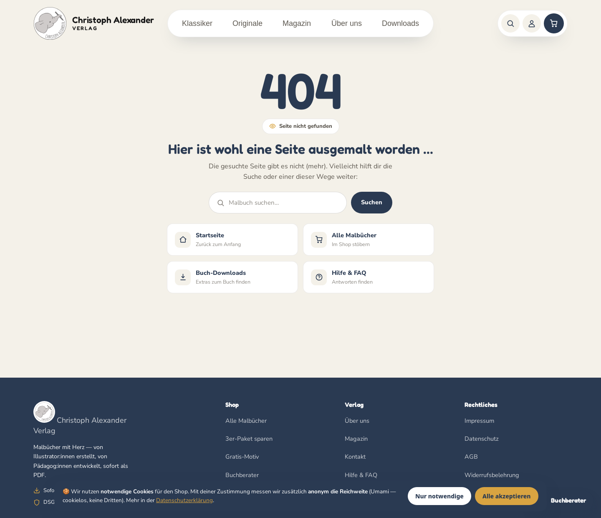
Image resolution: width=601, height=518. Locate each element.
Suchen (371, 202)
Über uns (346, 23)
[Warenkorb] (554, 23)
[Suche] (510, 23)
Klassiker (197, 23)
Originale (247, 23)
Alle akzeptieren (506, 496)
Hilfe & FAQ (361, 475)
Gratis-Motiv (242, 457)
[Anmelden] (532, 23)
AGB (471, 457)
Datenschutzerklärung (184, 500)
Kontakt (355, 457)
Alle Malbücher (246, 420)
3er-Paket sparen (249, 438)
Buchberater (242, 475)
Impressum (479, 420)
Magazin (297, 23)
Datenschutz (482, 438)
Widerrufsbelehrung (492, 475)
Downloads (400, 23)
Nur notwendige (439, 496)
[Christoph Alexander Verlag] (93, 23)
